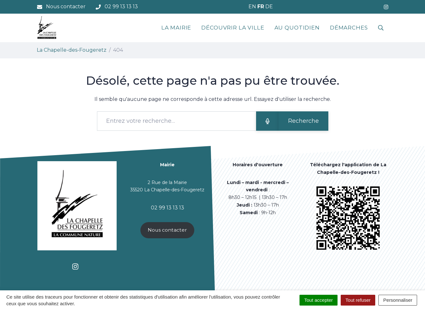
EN (252, 6)
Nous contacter (167, 230)
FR (260, 6)
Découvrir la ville (232, 27)
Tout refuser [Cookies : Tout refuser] (357, 300)
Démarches (349, 27)
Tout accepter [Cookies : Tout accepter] (318, 300)
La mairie (176, 27)
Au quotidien (297, 27)
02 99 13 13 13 (167, 208)
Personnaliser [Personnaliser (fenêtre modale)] (397, 300)
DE (269, 6)
